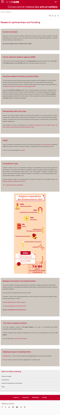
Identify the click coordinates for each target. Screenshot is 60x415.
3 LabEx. (23, 150)
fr (56, 2)
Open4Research (7, 356)
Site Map (44, 397)
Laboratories (5, 380)
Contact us (16, 397)
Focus (4, 359)
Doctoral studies (6, 376)
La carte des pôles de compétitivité (14, 185)
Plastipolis (16, 181)
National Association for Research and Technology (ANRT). (20, 86)
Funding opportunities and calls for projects (14, 302)
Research (8, 12)
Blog (3, 386)
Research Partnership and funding (12, 383)
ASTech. (23, 181)
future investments (46, 144)
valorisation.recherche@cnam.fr (17, 309)
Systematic (9, 181)
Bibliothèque (35, 397)
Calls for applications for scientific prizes (15, 306)
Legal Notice (25, 397)
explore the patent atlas (20, 338)
